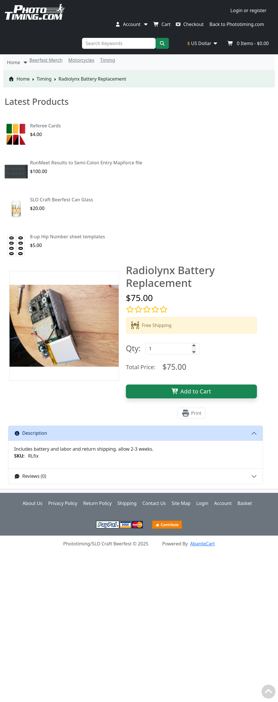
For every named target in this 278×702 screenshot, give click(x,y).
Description (30, 433)
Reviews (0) (30, 476)
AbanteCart (202, 544)
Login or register (248, 10)
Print (191, 413)
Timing (44, 79)
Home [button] (17, 62)
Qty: (133, 348)
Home (19, 79)
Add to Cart (191, 391)
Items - (248, 43)
